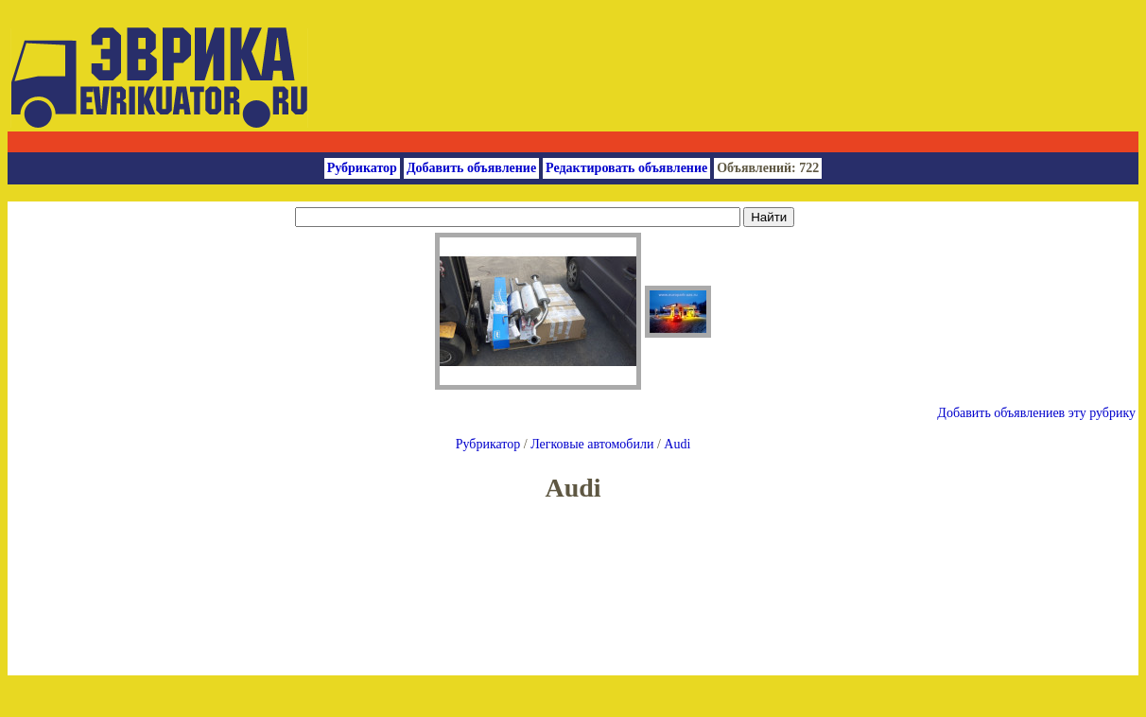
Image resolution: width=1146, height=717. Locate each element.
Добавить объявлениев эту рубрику (1036, 413)
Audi (677, 444)
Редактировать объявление (626, 168)
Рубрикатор (362, 168)
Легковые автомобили (591, 444)
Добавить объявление (471, 168)
